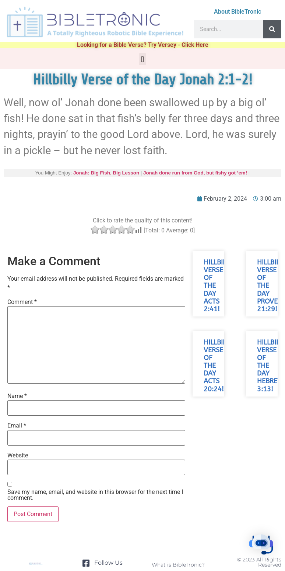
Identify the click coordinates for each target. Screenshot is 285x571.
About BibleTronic (237, 11)
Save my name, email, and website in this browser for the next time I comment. (95, 495)
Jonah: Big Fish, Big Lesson (106, 173)
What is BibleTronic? (178, 564)
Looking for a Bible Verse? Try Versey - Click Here (142, 44)
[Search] (272, 29)
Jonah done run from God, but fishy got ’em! (195, 173)
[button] (142, 59)
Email (16, 426)
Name (17, 396)
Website (17, 455)
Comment (22, 302)
